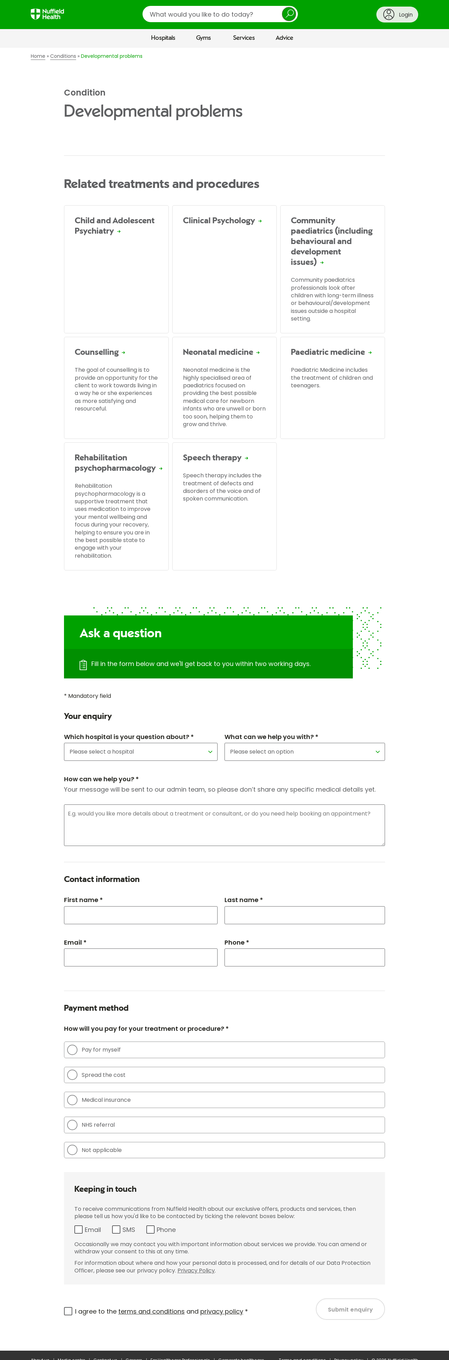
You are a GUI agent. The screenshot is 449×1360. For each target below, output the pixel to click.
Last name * (243, 899)
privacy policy (221, 1311)
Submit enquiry (350, 1310)
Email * (75, 942)
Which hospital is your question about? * (129, 736)
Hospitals (163, 38)
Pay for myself (94, 1050)
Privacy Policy (196, 1271)
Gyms (203, 38)
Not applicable (94, 1150)
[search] (220, 14)
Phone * (236, 942)
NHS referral (91, 1125)
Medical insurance (99, 1100)
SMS (128, 1229)
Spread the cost (96, 1075)
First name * (83, 899)
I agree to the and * (161, 1311)
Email (93, 1229)
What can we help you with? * (271, 736)
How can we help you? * (101, 779)
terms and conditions (151, 1311)
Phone (166, 1229)
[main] (224, 699)
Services (244, 38)
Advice (284, 38)
